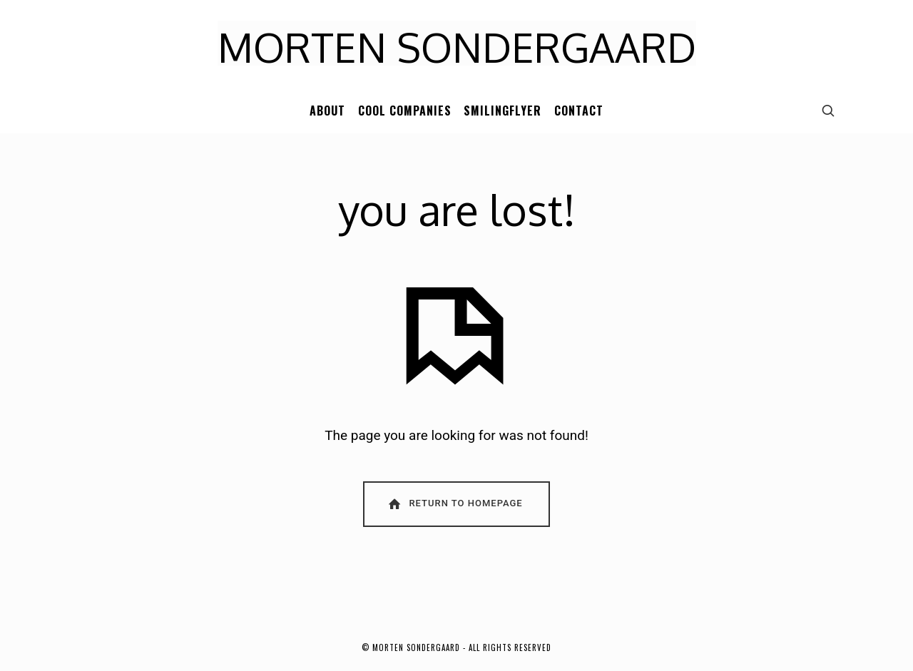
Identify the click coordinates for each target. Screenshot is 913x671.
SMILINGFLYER (502, 110)
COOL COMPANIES (405, 110)
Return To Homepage (454, 503)
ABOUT (327, 110)
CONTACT (578, 110)
